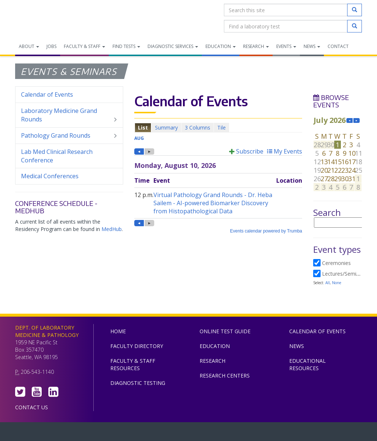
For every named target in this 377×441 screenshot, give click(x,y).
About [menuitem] (29, 46)
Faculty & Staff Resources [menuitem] (132, 364)
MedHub (111, 228)
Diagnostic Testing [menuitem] (137, 382)
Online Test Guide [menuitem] (225, 331)
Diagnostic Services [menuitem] (173, 46)
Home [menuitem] (118, 331)
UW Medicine (128, 433)
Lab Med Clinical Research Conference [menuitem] (57, 156)
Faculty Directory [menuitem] (136, 345)
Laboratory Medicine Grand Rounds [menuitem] (69, 115)
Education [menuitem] (220, 46)
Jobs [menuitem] (51, 46)
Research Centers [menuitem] (225, 375)
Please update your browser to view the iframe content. (218, 127)
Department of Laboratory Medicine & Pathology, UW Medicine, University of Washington (53, 18)
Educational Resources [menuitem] (307, 364)
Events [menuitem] (286, 46)
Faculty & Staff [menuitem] (84, 46)
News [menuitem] (312, 46)
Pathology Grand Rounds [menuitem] (69, 135)
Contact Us (31, 407)
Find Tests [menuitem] (126, 46)
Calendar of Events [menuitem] (47, 94)
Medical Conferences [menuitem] (50, 176)
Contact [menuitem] (338, 46)
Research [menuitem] (256, 46)
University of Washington (219, 433)
